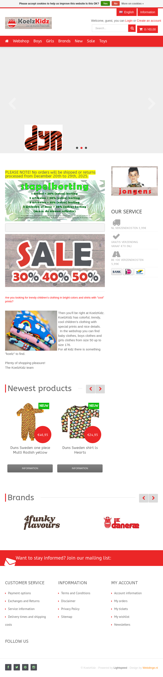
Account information (128, 593)
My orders (121, 601)
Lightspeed (120, 667)
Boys (37, 41)
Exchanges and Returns (23, 601)
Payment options (19, 593)
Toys (103, 41)
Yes (105, 3)
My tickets (121, 609)
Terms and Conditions (75, 593)
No (115, 3)
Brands (64, 41)
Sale (91, 41)
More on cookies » (133, 3)
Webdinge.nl (150, 667)
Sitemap (66, 617)
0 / (147, 29)
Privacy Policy (70, 609)
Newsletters (122, 625)
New (79, 41)
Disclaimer (68, 601)
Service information (21, 609)
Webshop (21, 41)
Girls (50, 41)
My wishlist (121, 617)
